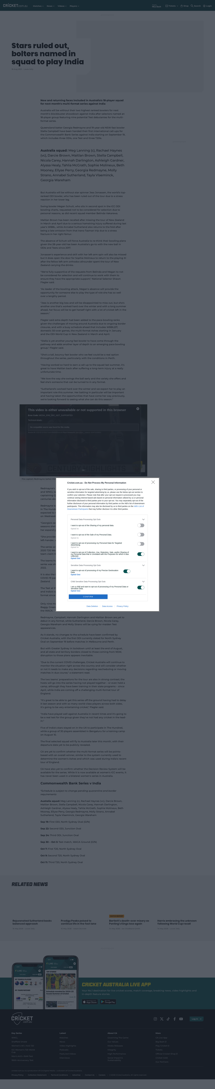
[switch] (140, 525)
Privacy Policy (122, 606)
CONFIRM (88, 597)
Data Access (107, 606)
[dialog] (107, 544)
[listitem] (107, 519)
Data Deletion (92, 606)
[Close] (154, 483)
